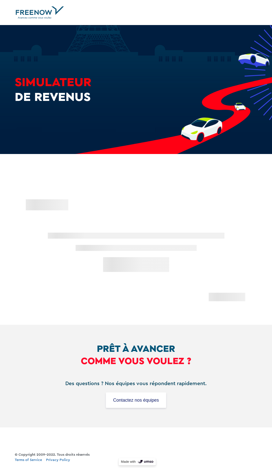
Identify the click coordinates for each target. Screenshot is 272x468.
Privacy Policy (58, 460)
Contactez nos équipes (136, 400)
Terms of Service (28, 460)
